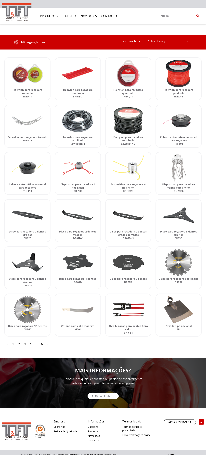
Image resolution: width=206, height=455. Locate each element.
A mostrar (128, 41)
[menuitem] (50, 16)
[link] (16, 11)
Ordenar (152, 41)
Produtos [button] (48, 16)
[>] (48, 344)
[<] (7, 344)
